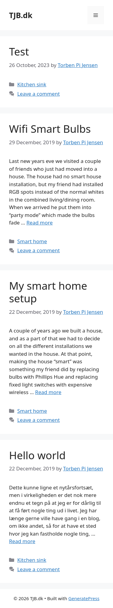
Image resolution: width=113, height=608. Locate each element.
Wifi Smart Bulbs (50, 129)
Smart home (32, 241)
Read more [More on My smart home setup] (48, 392)
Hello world (37, 455)
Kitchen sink (31, 84)
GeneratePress (83, 598)
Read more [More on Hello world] (22, 541)
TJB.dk (20, 15)
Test (19, 51)
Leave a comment (38, 93)
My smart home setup (48, 292)
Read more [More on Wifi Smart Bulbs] (40, 222)
